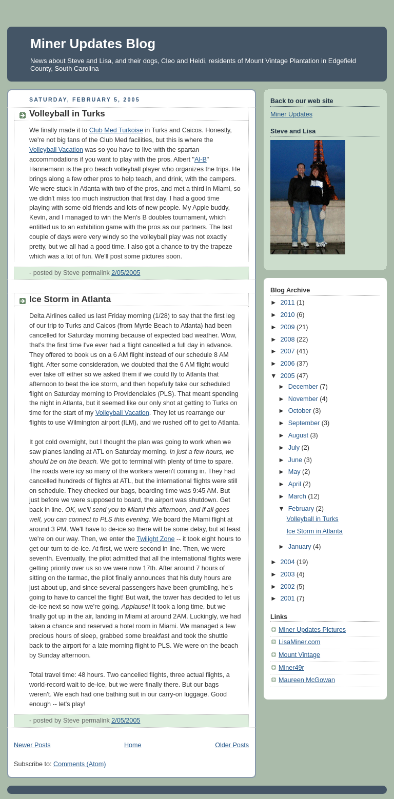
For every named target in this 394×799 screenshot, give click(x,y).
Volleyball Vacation (56, 149)
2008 (289, 339)
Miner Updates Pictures (312, 629)
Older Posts (232, 745)
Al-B (200, 159)
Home (133, 745)
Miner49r (291, 667)
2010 (289, 314)
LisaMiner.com (299, 642)
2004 (289, 562)
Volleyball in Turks (67, 113)
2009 (289, 327)
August (299, 435)
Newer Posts (32, 745)
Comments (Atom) (79, 764)
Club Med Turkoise (116, 130)
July (295, 447)
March (298, 496)
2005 (289, 375)
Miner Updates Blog (92, 43)
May (295, 471)
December (304, 386)
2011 (289, 302)
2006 (289, 363)
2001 (289, 598)
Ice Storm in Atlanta (70, 299)
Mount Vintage (299, 654)
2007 (289, 351)
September (305, 423)
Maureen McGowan (307, 680)
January (300, 546)
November (304, 399)
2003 (289, 574)
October (300, 410)
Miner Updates (291, 114)
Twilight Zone (155, 539)
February (302, 508)
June (296, 460)
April (295, 484)
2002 (289, 586)
